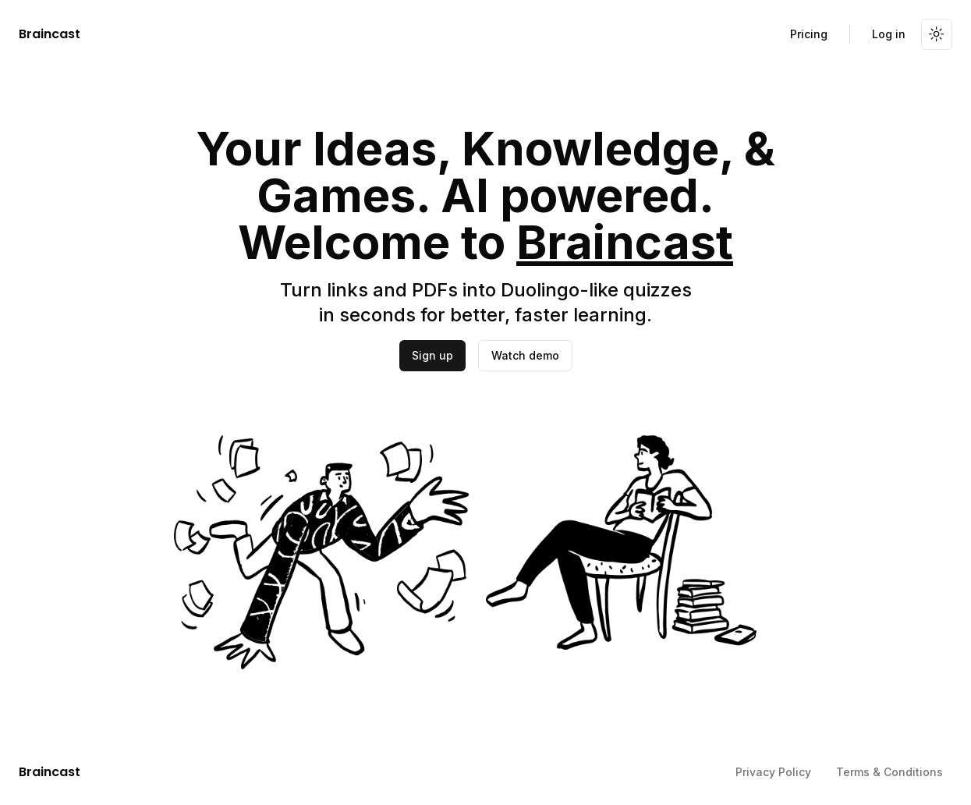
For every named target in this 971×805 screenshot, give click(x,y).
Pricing (808, 34)
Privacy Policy (773, 771)
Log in (888, 34)
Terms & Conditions (889, 771)
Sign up (432, 355)
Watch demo (525, 355)
